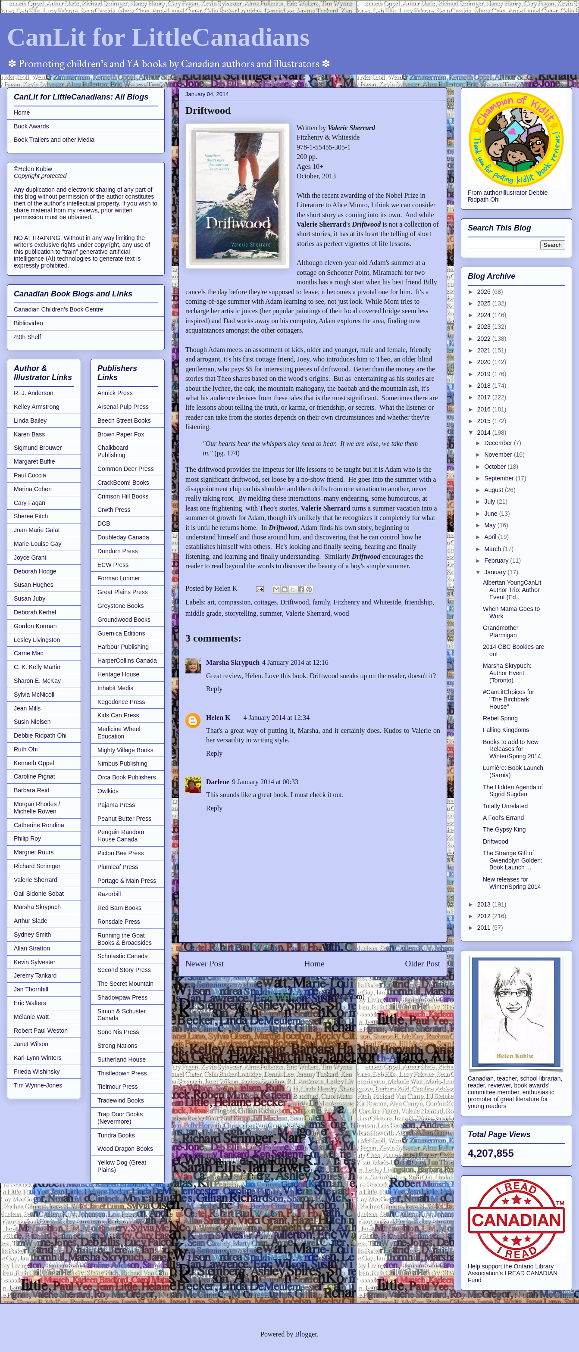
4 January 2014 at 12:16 (295, 662)
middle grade (203, 613)
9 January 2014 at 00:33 (265, 781)
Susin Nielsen (32, 721)
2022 (484, 338)
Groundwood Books (123, 619)
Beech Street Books (124, 420)
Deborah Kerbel (35, 612)
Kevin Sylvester (34, 962)
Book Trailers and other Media (54, 139)
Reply (214, 688)
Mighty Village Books (125, 750)
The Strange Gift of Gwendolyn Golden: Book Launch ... (512, 860)
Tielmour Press (117, 1086)
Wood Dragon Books (125, 1148)
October (495, 466)
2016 (484, 409)
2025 (484, 303)
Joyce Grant (30, 557)
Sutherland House (121, 1059)
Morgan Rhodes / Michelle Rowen (37, 808)
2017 (484, 397)
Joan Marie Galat (37, 529)
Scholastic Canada (122, 956)
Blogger (306, 1334)
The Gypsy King (504, 829)
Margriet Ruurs (34, 852)
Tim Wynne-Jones (38, 1085)
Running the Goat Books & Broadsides (124, 939)
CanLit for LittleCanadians (158, 37)
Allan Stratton (32, 948)
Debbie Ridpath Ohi (40, 735)
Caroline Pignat (34, 776)
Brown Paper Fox (120, 434)
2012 (484, 916)
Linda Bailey (30, 420)
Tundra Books (116, 1135)
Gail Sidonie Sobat (39, 893)
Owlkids (108, 791)
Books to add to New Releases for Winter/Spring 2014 (512, 749)
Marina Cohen (33, 489)
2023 (484, 326)
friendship (418, 602)
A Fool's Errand (503, 817)
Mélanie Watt (31, 1016)
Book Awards (31, 126)
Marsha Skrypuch (233, 662)
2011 (484, 927)
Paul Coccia (30, 475)
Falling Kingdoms (506, 729)
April (491, 536)
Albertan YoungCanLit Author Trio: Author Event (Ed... (512, 590)
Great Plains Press (122, 592)
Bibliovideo (28, 323)
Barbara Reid (32, 790)
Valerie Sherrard (307, 613)
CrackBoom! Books (123, 482)
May (490, 525)
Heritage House (118, 674)
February (497, 560)
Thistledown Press (122, 1073)
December (498, 442)
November (498, 454)
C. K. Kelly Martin (37, 667)
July (490, 501)
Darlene (217, 781)
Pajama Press (116, 804)
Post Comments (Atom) (331, 996)
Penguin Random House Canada (120, 836)
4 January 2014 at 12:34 (276, 717)
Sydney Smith (32, 934)
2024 (484, 315)
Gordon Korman (35, 626)
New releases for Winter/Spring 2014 (512, 883)
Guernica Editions (121, 633)
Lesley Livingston (37, 639)
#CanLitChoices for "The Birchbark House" (508, 699)
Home (314, 963)
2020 (484, 361)
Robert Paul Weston (41, 1030)
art (211, 602)
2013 (484, 904)
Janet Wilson (31, 1043)
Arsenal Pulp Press (123, 406)
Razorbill (109, 894)
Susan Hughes (33, 584)
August (494, 489)
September (499, 478)
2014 (484, 432)
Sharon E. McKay (37, 680)
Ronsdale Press (118, 921)
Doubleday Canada (123, 537)
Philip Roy (27, 838)
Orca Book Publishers (126, 777)
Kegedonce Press (121, 701)
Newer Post (204, 963)
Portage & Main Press (126, 880)
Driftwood (294, 602)
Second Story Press (124, 969)
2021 (484, 350)
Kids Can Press (118, 715)
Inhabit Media (115, 688)
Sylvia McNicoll (34, 694)
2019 (484, 374)
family (321, 602)
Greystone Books (120, 605)
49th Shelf (27, 336)
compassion (234, 602)
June (491, 513)
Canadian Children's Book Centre (58, 309)
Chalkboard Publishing (112, 451)
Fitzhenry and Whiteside (367, 602)
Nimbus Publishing (122, 763)
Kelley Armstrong (36, 406)
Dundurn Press (117, 551)
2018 (484, 385)
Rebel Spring (500, 718)
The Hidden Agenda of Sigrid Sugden (513, 791)
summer (271, 613)
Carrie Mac (28, 653)
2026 (484, 291)
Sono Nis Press (118, 1031)
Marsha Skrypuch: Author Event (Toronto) (507, 673)
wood (341, 613)
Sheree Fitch (31, 516)
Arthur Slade (30, 920)
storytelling (241, 613)
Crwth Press (113, 509)
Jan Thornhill (31, 989)
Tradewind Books (120, 1100)
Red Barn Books (119, 907)
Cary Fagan (29, 502)
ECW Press (112, 564)
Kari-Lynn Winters (38, 1057)
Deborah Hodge (35, 571)
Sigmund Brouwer (38, 447)
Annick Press (115, 392)
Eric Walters (30, 1003)
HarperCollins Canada (127, 660)
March (493, 548)
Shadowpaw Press (122, 997)
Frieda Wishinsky (37, 1071)
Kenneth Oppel (34, 763)
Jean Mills (27, 708)
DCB (103, 523)
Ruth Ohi (26, 749)
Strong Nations (117, 1045)
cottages (265, 602)
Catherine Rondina (39, 825)
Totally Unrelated (505, 806)
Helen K (218, 717)
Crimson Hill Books (122, 496)
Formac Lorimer (118, 578)
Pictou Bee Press (120, 853)
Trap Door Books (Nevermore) (120, 1118)
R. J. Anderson (33, 392)
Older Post (422, 963)
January (495, 572)
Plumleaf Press (117, 866)
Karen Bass (29, 434)
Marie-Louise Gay (38, 543)
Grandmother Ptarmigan (500, 631)
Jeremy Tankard (35, 975)
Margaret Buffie (34, 461)
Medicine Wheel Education (119, 733)
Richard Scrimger (37, 866)
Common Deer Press (125, 468)
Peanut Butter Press (124, 818)
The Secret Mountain (125, 983)
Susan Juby (29, 598)
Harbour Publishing (123, 646)
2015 (484, 420)
